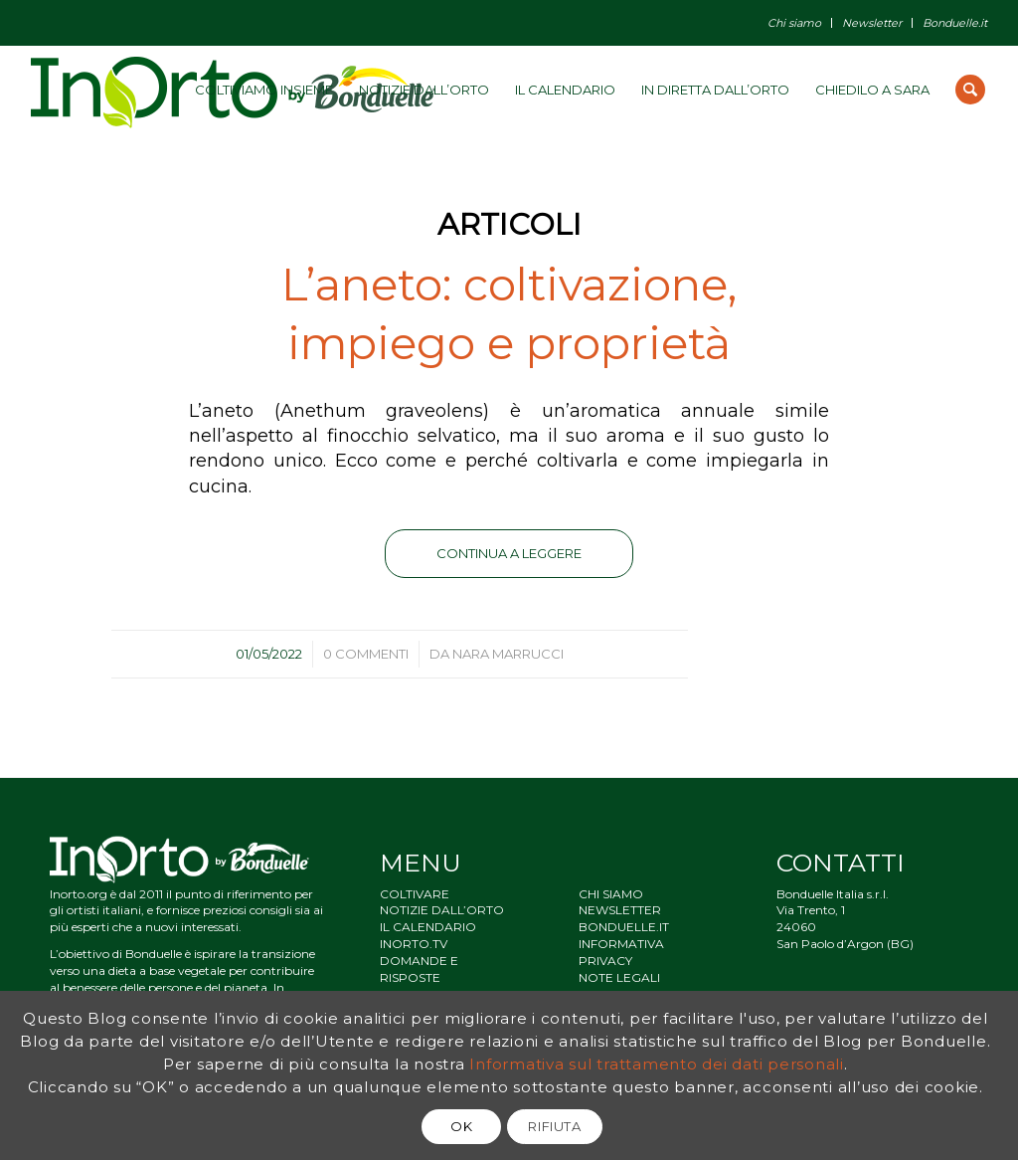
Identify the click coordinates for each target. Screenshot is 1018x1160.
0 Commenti (366, 654)
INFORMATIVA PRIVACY (621, 952)
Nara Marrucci (508, 654)
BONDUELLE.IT (624, 926)
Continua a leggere (509, 553)
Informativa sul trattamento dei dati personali (656, 1064)
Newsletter (872, 23)
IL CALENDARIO (428, 926)
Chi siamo (794, 23)
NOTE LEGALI (619, 977)
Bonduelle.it (955, 23)
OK (461, 1126)
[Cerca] (970, 89)
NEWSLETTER (620, 909)
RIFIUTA (555, 1126)
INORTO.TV (413, 943)
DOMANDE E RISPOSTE (419, 969)
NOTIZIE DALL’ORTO (442, 909)
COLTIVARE (414, 893)
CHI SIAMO (611, 893)
